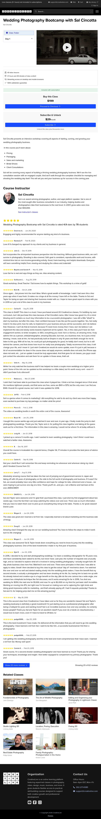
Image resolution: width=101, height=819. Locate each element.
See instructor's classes (28, 212)
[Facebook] (35, 802)
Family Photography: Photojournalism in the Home (48, 753)
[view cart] (81, 2)
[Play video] (67, 47)
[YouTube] (29, 802)
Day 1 (7, 38)
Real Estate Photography (13, 752)
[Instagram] (40, 802)
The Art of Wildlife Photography (49, 697)
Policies (50, 816)
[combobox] (63, 11)
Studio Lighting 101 (11, 726)
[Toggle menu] (97, 11)
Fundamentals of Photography (16, 697)
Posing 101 (72, 726)
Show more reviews (16, 665)
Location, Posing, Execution (47, 726)
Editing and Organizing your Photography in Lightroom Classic (82, 698)
